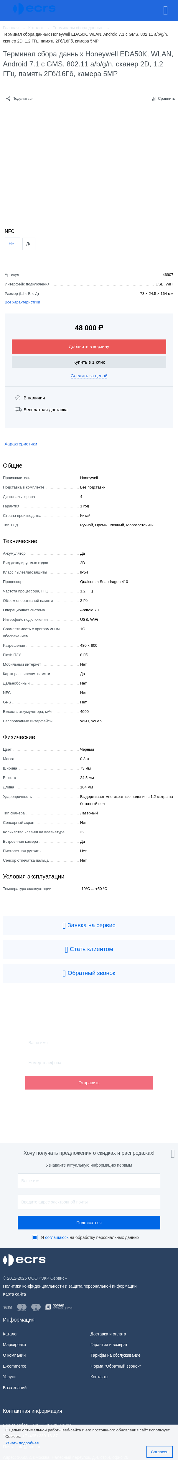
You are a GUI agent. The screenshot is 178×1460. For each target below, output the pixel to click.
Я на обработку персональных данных (90, 1237)
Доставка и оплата (108, 1334)
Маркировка (14, 1344)
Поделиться (20, 98)
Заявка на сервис (89, 925)
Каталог (10, 1334)
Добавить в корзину (89, 346)
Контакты (99, 1376)
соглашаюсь (57, 1237)
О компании (14, 1355)
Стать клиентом (89, 949)
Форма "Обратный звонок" (115, 1366)
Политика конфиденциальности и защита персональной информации (70, 1286)
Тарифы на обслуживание (115, 1355)
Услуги (9, 1376)
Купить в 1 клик (89, 362)
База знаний (15, 1387)
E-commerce (14, 1366)
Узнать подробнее (22, 1443)
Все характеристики (22, 302)
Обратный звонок (89, 973)
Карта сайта (14, 1294)
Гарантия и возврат (109, 1344)
